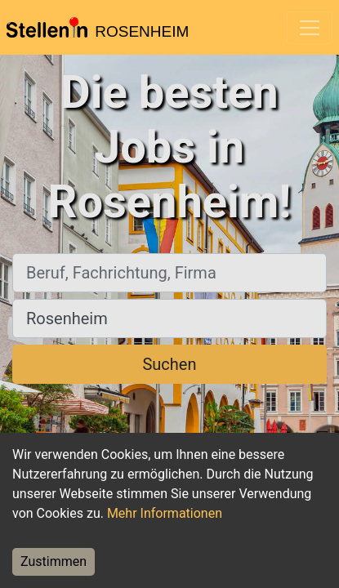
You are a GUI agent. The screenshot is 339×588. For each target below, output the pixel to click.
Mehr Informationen (164, 513)
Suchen (169, 364)
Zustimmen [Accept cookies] (53, 561)
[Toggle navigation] (309, 27)
